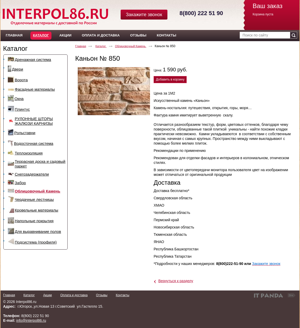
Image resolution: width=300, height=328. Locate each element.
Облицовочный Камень (130, 46)
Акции (47, 295)
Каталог (41, 35)
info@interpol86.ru (31, 320)
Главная (80, 46)
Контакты (122, 295)
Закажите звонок (144, 14)
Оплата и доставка (74, 295)
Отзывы (101, 295)
